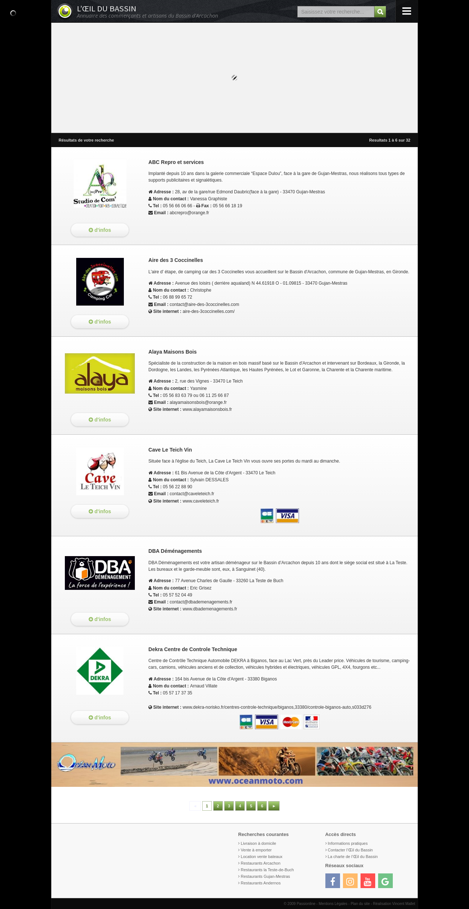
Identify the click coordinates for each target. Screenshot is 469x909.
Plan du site (360, 904)
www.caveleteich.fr (200, 501)
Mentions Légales (333, 904)
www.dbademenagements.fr (209, 609)
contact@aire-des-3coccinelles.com (204, 304)
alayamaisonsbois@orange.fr (198, 402)
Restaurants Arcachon (260, 863)
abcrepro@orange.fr (189, 212)
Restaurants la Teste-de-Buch (267, 870)
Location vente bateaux (261, 856)
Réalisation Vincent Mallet (394, 904)
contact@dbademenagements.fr (201, 602)
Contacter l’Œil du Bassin (350, 850)
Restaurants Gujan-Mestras (265, 876)
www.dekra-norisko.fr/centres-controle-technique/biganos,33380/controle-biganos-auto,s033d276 (276, 707)
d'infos (100, 230)
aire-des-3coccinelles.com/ (208, 311)
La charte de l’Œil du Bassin (353, 856)
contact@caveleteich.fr (192, 493)
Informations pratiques (348, 843)
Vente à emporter (256, 850)
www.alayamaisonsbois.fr (207, 409)
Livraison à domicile (258, 843)
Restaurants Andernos (261, 883)
